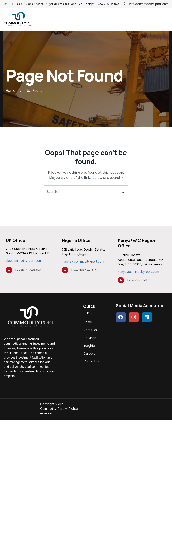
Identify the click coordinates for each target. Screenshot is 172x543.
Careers (90, 353)
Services (90, 338)
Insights (89, 346)
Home (88, 322)
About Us (90, 330)
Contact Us (92, 361)
